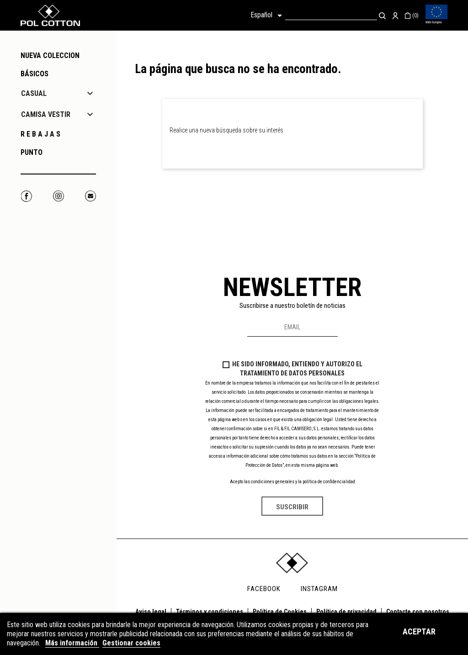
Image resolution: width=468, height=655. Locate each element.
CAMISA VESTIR (45, 114)
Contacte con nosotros (417, 611)
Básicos (34, 73)
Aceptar (419, 631)
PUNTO (32, 152)
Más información (72, 643)
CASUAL (34, 93)
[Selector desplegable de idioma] (267, 15)
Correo (90, 196)
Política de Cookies (280, 611)
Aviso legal (150, 611)
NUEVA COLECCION (50, 55)
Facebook (26, 196)
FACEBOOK (264, 589)
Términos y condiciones (209, 611)
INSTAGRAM (319, 589)
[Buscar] (331, 15)
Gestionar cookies (131, 643)
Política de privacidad (346, 611)
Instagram (58, 196)
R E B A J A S (40, 134)
